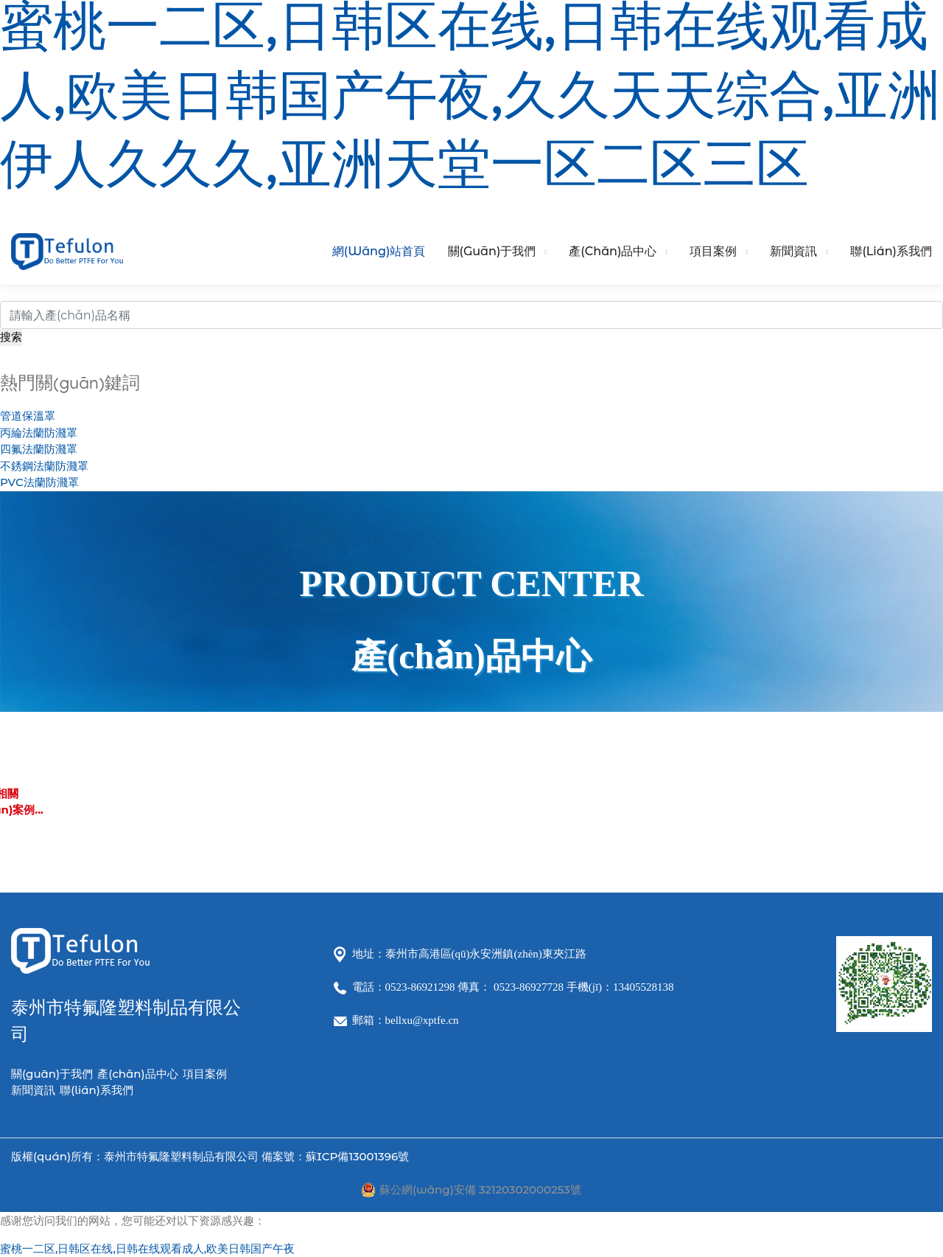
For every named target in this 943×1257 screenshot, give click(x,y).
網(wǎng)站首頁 (379, 251)
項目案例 (713, 251)
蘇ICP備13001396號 (357, 1156)
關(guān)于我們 (492, 251)
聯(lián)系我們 (891, 251)
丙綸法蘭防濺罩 (38, 433)
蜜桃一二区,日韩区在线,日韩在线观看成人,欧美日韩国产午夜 (147, 1249)
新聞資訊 (793, 251)
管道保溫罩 (27, 416)
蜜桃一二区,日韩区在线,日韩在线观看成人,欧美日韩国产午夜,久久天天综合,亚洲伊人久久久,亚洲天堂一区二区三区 (470, 103)
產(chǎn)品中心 (612, 251)
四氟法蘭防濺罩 (38, 449)
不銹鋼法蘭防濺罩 (44, 466)
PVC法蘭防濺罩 (39, 482)
